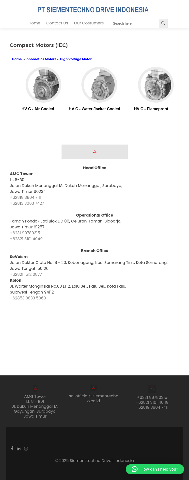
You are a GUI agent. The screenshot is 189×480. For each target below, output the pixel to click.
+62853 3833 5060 (28, 298)
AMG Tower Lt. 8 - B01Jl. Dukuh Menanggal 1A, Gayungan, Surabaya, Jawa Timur (35, 406)
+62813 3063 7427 (27, 203)
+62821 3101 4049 (26, 239)
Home (34, 23)
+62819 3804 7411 (26, 197)
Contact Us (57, 23)
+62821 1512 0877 (26, 274)
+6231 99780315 (25, 233)
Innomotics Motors (41, 59)
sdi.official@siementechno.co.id (93, 398)
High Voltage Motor (76, 59)
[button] (155, 469)
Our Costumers (89, 23)
